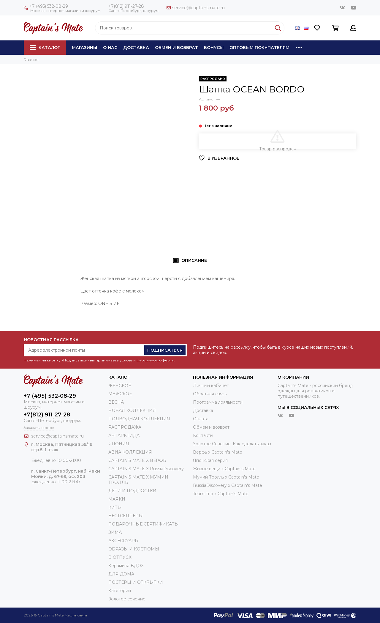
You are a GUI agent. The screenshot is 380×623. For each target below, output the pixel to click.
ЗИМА (115, 532)
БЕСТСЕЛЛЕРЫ (125, 515)
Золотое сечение (126, 599)
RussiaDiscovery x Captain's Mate (227, 485)
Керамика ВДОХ (126, 565)
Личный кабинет (211, 385)
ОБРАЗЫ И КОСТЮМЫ (133, 549)
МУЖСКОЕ (120, 394)
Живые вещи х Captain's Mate (224, 468)
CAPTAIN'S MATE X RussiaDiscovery (146, 468)
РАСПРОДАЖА (124, 427)
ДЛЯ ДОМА (121, 574)
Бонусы (214, 47)
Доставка (136, 47)
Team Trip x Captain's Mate (220, 493)
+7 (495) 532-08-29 (46, 6)
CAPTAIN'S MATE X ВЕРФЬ (137, 460)
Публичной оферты (155, 360)
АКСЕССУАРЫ (123, 540)
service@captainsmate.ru (196, 7)
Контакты (203, 435)
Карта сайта (76, 615)
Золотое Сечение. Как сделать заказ (232, 443)
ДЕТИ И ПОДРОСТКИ (132, 490)
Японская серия (210, 460)
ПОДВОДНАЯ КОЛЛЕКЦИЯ (139, 418)
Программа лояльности (218, 402)
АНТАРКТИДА (124, 435)
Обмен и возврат (176, 47)
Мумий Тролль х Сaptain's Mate (226, 477)
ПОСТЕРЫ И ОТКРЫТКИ (135, 582)
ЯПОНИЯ (118, 443)
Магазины (84, 47)
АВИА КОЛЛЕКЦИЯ (130, 452)
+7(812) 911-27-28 (126, 6)
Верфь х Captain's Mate (217, 452)
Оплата (200, 418)
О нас (110, 47)
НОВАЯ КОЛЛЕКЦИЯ (132, 410)
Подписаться (165, 350)
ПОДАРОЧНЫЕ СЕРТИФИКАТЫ (143, 524)
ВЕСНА (116, 402)
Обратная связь (210, 394)
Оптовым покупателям (259, 47)
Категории (119, 590)
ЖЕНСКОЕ (119, 385)
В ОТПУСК (120, 557)
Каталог (45, 47)
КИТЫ (115, 507)
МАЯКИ (116, 499)
